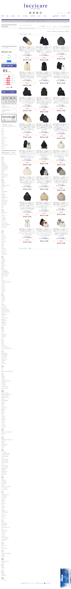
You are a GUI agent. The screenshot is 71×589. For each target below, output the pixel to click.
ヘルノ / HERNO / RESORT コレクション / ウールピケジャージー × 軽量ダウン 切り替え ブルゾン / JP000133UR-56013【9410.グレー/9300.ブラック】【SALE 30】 (44, 180)
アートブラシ (4, 580)
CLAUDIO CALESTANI (5, 224)
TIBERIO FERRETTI (5, 537)
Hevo (2, 333)
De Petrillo (3, 236)
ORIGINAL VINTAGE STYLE (6, 439)
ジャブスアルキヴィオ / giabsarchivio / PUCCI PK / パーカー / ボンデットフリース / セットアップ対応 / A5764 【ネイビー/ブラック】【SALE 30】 (27, 100)
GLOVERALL (3, 323)
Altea (2, 161)
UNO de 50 (3, 545)
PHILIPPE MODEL (4, 459)
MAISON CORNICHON (6, 394)
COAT (2, 128)
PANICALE (3, 469)
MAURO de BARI (4, 396)
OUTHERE (3, 445)
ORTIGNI (3, 441)
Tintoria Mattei (4, 539)
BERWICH (3, 195)
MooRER (3, 401)
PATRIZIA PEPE (4, 471)
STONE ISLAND (4, 512)
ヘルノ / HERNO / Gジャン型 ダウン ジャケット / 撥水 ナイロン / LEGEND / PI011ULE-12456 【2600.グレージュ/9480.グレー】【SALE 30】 (61, 179)
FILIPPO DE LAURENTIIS (6, 281)
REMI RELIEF (3, 482)
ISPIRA (2, 343)
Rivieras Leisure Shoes (6, 486)
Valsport (3, 554)
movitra (3, 424)
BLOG (46, 16)
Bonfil (2, 206)
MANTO (3, 399)
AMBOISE (3, 162)
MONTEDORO (4, 407)
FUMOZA (3, 283)
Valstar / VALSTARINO (5, 553)
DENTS (2, 245)
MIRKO (2, 410)
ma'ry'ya (3, 421)
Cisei (2, 221)
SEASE (2, 501)
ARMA (2, 173)
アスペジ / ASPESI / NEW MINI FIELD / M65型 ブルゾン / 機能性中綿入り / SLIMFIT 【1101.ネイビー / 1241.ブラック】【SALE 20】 (44, 126)
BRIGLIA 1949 (4, 201)
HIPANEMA (3, 336)
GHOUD (3, 325)
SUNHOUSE (3, 515)
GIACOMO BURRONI (5, 310)
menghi (3, 418)
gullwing (3, 319)
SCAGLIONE (3, 497)
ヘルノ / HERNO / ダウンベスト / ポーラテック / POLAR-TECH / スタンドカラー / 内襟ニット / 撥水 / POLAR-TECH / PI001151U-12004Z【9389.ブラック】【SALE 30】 (44, 101)
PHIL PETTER (4, 474)
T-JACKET (3, 540)
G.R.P (2, 316)
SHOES (2, 143)
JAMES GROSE (4, 353)
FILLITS (2, 284)
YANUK (2, 567)
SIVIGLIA (3, 506)
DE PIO (2, 235)
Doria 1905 (3, 250)
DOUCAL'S (3, 241)
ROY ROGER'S (4, 488)
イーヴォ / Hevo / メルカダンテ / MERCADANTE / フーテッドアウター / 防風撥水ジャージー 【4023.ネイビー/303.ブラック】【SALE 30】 (44, 49)
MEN (7, 16)
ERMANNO (3, 265)
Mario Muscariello (5, 397)
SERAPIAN (3, 500)
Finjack (2, 287)
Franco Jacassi (4, 276)
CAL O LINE (3, 227)
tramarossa (3, 536)
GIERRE (2, 313)
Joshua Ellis (3, 357)
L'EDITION (3, 382)
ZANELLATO (3, 575)
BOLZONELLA (4, 191)
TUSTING (3, 531)
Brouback (3, 204)
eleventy (3, 259)
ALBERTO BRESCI (4, 174)
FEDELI (2, 292)
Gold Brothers (4, 317)
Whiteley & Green (5, 561)
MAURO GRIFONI (4, 393)
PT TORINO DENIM (5, 453)
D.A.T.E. (3, 233)
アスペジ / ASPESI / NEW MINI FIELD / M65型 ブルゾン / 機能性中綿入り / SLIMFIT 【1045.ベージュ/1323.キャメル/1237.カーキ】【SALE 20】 (27, 126)
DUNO (2, 251)
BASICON (3, 194)
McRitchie (3, 419)
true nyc (3, 534)
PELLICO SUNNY (4, 462)
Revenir (3, 479)
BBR (2, 207)
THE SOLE (3, 518)
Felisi (2, 278)
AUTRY (2, 171)
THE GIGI (3, 297)
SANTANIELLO (4, 495)
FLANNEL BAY (4, 270)
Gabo (2, 301)
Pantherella (3, 472)
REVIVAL (3, 485)
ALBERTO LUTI (4, 176)
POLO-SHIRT (4, 137)
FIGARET (3, 286)
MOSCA (3, 403)
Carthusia (3, 215)
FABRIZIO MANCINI (5, 273)
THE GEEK (3, 298)
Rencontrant (4, 483)
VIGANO (3, 556)
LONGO (3, 376)
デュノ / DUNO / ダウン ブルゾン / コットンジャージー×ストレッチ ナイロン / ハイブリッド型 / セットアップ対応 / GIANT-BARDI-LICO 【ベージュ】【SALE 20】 (61, 154)
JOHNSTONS (4, 356)
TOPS (2, 136)
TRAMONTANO (4, 524)
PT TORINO (3, 452)
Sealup (2, 498)
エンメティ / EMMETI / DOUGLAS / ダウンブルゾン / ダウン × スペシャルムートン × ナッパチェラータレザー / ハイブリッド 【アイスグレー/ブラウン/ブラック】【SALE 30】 (44, 232)
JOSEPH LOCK (4, 359)
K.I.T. (2, 368)
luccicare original (5, 386)
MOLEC (2, 404)
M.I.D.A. (3, 415)
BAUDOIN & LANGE (5, 185)
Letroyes (3, 383)
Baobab (3, 192)
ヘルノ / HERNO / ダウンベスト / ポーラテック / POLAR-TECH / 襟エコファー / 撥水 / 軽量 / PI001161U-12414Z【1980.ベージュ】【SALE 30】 (27, 75)
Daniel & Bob (4, 252)
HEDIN (2, 330)
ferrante (3, 290)
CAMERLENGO (4, 212)
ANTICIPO (3, 164)
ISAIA (2, 342)
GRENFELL (3, 322)
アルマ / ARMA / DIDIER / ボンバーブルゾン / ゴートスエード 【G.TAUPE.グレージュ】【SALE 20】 (61, 205)
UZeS (2, 547)
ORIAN (2, 442)
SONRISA (3, 510)
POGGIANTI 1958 (5, 455)
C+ (2, 228)
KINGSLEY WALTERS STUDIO (7, 371)
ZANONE (3, 574)
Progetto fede (4, 468)
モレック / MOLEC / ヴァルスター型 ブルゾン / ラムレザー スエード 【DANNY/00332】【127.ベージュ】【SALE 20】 (44, 205)
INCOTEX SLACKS (5, 346)
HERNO (2, 331)
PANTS (2, 140)
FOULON (3, 289)
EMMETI (3, 262)
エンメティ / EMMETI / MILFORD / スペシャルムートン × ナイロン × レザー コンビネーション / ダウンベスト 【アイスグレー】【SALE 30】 (27, 231)
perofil (2, 458)
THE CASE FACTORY (5, 527)
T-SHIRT (3, 139)
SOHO (2, 516)
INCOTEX (3, 345)
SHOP (39, 16)
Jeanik (2, 362)
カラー (2, 55)
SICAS (2, 509)
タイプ (2, 57)
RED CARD (3, 480)
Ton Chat (3, 533)
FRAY (2, 277)
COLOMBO (3, 219)
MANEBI (3, 409)
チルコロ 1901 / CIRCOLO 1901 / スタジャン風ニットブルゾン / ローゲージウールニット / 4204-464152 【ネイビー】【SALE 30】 (44, 153)
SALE (19, 16)
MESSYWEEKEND (4, 400)
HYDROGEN (3, 334)
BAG (2, 146)
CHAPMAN (3, 218)
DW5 (2, 244)
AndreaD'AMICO (4, 167)
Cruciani (3, 217)
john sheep (3, 363)
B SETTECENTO (4, 200)
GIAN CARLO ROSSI (5, 311)
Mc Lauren (3, 427)
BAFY (2, 189)
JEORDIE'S (3, 360)
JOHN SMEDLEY (4, 354)
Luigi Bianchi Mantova (6, 380)
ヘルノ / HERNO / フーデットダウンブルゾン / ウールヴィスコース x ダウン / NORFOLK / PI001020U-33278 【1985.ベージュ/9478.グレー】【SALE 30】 (61, 232)
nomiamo (3, 433)
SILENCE (3, 507)
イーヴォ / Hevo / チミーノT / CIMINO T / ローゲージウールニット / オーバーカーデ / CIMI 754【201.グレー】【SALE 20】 (61, 49)
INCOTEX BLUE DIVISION (6, 348)
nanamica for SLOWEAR (6, 431)
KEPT (2, 369)
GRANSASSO (4, 320)
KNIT (2, 134)
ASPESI (2, 177)
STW (2, 513)
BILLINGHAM (4, 203)
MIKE (2, 413)
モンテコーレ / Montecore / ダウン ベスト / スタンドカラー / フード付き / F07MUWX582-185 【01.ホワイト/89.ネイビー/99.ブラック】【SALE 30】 (61, 75)
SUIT (2, 130)
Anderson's (3, 170)
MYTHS (2, 406)
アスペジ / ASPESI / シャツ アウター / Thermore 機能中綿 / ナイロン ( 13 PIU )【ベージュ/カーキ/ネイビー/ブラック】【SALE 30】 (27, 49)
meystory (3, 416)
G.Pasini (3, 300)
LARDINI (3, 377)
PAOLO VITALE (4, 465)
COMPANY (32, 16)
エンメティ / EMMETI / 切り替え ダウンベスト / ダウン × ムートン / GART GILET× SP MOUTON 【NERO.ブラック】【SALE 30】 (44, 75)
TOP (2, 16)
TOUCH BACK (4, 530)
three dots (3, 525)
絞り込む (9, 61)
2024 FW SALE (28, 28)
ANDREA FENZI (4, 165)
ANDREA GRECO (4, 168)
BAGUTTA (3, 187)
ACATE (2, 159)
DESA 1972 (3, 238)
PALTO (2, 463)
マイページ (49, 26)
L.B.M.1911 (3, 379)
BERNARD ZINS (4, 197)
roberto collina (4, 489)
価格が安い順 (55, 31)
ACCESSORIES (4, 145)
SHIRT (2, 133)
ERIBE (2, 263)
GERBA (2, 304)
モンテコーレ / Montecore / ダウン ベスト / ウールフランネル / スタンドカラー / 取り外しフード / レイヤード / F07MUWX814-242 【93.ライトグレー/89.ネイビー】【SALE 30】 (27, 154)
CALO (2, 214)
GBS (2, 303)
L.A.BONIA (3, 385)
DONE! (2, 242)
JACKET (2, 131)
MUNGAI (3, 412)
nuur (2, 434)
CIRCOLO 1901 (4, 225)
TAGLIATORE (4, 522)
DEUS (2, 247)
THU (2, 528)
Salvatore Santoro (5, 494)
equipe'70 (3, 260)
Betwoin (3, 198)
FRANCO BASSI (4, 274)
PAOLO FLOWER (4, 466)
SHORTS (3, 142)
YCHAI (2, 569)
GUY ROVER (3, 306)
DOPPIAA (3, 248)
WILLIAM (3, 562)
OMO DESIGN (4, 444)
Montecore (3, 425)
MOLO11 (3, 422)
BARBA (2, 184)
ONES (2, 447)
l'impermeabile (4, 388)
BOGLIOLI (3, 182)
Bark (2, 188)
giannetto (3, 307)
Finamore (3, 280)
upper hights (4, 548)
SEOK (2, 504)
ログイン (55, 26)
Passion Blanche (4, 456)
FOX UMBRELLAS (4, 271)
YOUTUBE (25, 16)
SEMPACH (3, 503)
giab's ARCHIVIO (4, 309)
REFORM (3, 148)
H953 (2, 337)
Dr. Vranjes (3, 254)
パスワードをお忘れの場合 (63, 26)
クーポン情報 (42, 26)
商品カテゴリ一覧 (22, 28)
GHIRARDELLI (4, 314)
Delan (2, 239)
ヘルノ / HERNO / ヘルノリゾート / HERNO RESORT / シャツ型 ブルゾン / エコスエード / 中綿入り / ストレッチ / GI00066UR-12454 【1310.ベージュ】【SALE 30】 (27, 180)
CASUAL (13, 16)
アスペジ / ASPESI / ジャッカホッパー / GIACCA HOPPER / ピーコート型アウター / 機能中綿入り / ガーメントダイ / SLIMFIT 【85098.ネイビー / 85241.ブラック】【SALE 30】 (61, 127)
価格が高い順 (61, 31)
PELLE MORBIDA (4, 460)
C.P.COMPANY (4, 222)
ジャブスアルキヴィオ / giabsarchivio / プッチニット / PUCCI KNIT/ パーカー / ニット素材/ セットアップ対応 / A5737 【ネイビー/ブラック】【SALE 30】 (61, 100)
